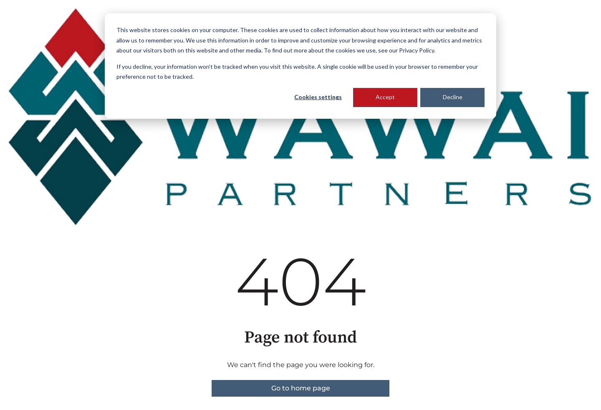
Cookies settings (318, 96)
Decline (452, 96)
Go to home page (300, 388)
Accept (385, 96)
